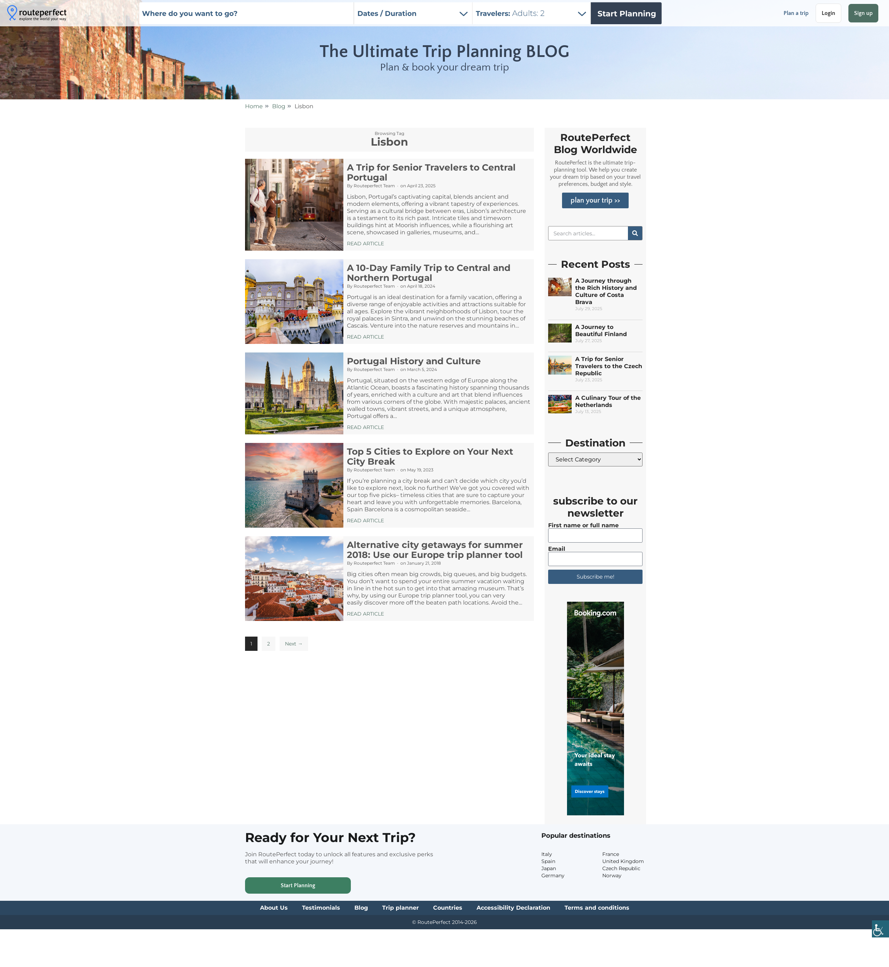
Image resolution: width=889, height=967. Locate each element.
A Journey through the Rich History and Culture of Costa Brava (606, 291)
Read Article (365, 243)
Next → (294, 644)
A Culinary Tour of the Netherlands (608, 401)
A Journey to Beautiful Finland (601, 331)
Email (556, 549)
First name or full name (583, 525)
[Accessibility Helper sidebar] (880, 930)
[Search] (635, 233)
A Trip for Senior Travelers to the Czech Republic (608, 366)
